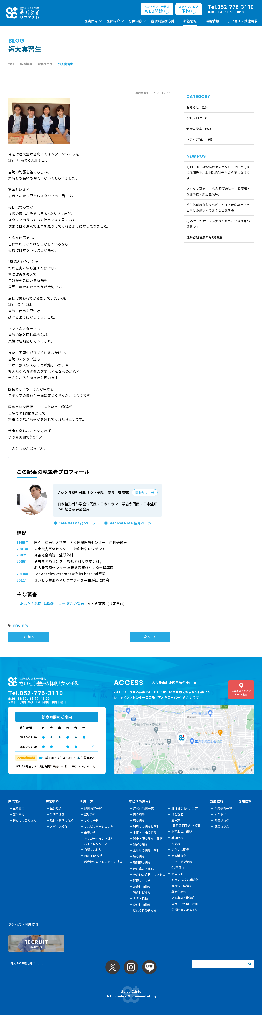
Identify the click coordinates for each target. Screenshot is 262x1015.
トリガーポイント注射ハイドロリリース (99, 841)
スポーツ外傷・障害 (185, 904)
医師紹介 (113, 20)
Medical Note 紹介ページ (130, 522)
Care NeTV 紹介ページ (77, 522)
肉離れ (176, 843)
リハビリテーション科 (99, 826)
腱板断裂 (177, 838)
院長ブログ (194, 118)
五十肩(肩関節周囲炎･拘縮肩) (187, 823)
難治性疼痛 (179, 892)
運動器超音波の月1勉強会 (204, 237)
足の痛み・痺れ (143, 868)
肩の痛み (139, 820)
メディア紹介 (195, 139)
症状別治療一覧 (143, 808)
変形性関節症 (142, 905)
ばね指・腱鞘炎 (182, 886)
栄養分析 (90, 832)
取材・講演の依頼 (61, 820)
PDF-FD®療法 (93, 856)
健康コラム (194, 128)
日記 (16, 625)
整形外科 (90, 814)
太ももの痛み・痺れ (146, 850)
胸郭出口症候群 (182, 831)
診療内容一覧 (93, 808)
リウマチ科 (91, 820)
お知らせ (192, 107)
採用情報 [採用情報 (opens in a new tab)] (212, 20)
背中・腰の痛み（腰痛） (149, 838)
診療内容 (135, 20)
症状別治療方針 (163, 20)
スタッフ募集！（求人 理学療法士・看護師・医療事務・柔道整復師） (218, 191)
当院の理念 (57, 814)
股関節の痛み (142, 862)
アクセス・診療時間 (243, 20)
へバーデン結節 (182, 862)
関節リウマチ (142, 880)
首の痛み (139, 814)
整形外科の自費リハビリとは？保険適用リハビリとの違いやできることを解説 (218, 207)
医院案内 (91, 20)
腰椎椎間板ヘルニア (185, 808)
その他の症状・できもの (149, 874)
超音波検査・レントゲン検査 (103, 862)
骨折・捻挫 (140, 898)
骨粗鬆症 (177, 814)
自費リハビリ (93, 849)
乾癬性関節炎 (142, 887)
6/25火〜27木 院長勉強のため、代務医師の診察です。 (218, 224)
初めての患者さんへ (26, 820)
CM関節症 (178, 867)
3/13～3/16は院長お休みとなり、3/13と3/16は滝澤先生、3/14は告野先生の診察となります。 (218, 172)
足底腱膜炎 (179, 856)
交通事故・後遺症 (183, 898)
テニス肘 (177, 874)
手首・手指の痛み (145, 832)
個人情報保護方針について (26, 963)
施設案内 (19, 814)
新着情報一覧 (224, 808)
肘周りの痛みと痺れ (146, 826)
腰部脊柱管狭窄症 (145, 910)
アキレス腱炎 (180, 849)
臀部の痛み (140, 844)
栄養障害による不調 (185, 910)
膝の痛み (139, 856)
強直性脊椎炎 (142, 892)
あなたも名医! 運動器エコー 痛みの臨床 (52, 603)
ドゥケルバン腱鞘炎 (185, 880)
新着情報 (190, 20)
